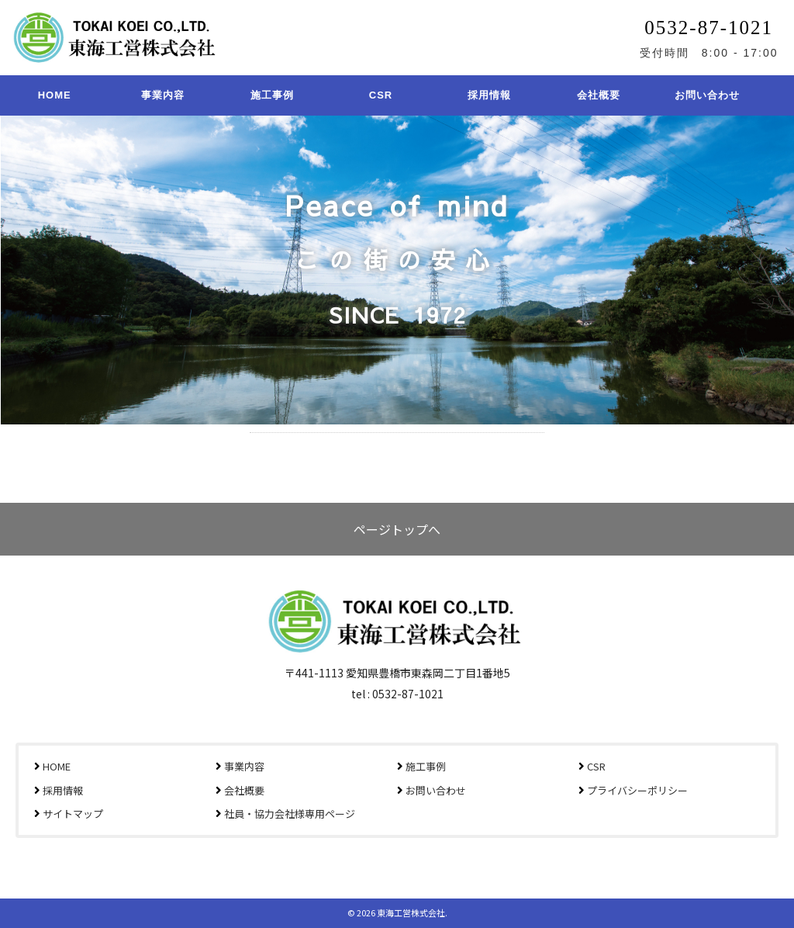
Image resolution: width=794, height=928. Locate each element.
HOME (54, 95)
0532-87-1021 (708, 27)
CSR (380, 95)
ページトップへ (397, 529)
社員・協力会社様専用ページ (289, 813)
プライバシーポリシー (637, 790)
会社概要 (598, 95)
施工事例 (272, 95)
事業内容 (163, 95)
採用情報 (489, 95)
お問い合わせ (707, 95)
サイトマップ (73, 813)
